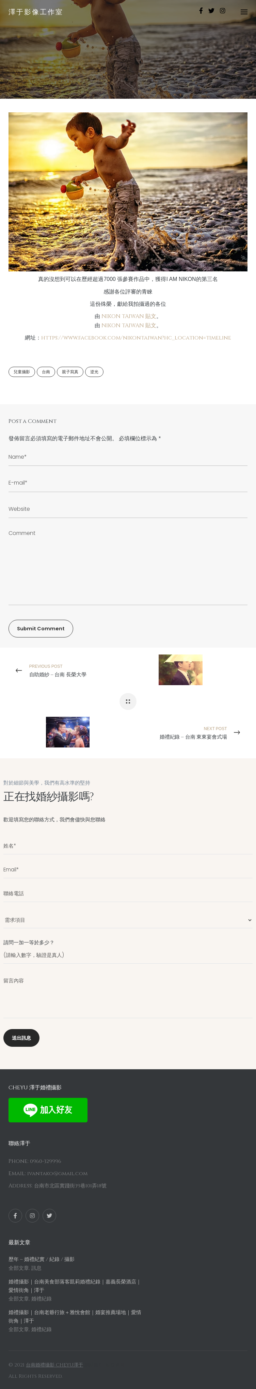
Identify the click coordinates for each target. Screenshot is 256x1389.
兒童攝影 (22, 372)
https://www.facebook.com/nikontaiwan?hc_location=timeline (136, 338)
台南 (46, 372)
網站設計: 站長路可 (104, 1365)
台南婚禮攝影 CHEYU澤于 (54, 1365)
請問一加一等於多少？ (128, 949)
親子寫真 (70, 372)
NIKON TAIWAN (122, 316)
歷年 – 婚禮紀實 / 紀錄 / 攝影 (42, 1259)
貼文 (150, 316)
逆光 (94, 372)
